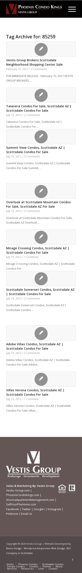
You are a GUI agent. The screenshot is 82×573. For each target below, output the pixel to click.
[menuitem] (70, 9)
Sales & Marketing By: (21, 486)
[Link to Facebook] (72, 559)
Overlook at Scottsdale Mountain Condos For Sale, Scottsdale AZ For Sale (38, 204)
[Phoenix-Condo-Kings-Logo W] (34, 9)
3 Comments (39, 69)
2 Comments (32, 115)
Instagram (54, 509)
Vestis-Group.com (18, 490)
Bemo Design (14, 548)
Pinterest (12, 514)
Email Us (26, 514)
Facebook (12, 509)
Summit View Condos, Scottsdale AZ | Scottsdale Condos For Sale (35, 149)
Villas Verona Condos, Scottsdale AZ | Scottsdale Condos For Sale (35, 392)
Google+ (39, 509)
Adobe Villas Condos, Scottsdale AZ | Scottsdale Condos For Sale (34, 346)
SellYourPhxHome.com (21, 504)
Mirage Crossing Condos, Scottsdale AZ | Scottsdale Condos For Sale (37, 250)
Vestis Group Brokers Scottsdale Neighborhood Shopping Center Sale (34, 62)
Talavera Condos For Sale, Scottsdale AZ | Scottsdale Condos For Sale (39, 108)
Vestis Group (45, 486)
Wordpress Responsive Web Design (44, 548)
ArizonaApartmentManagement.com (30, 500)
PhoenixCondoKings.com (22, 495)
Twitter (26, 509)
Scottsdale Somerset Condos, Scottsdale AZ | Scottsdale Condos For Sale (40, 291)
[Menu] (70, 9)
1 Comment (31, 257)
